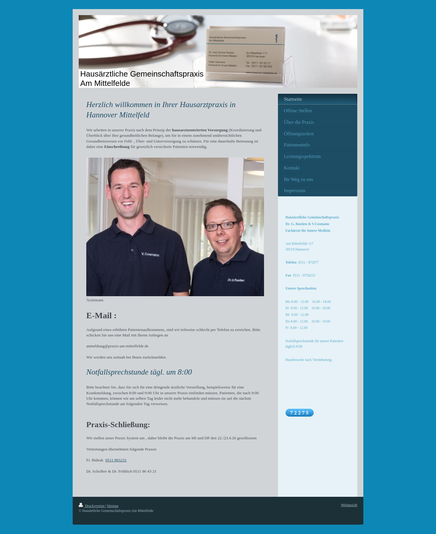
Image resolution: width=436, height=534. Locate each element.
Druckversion (92, 506)
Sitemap (112, 506)
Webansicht (349, 505)
